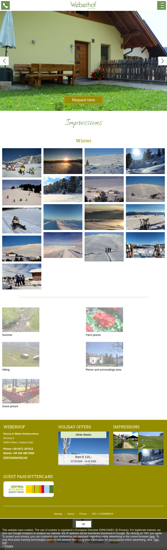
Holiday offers (74, 426)
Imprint (70, 513)
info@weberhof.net (15, 457)
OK (83, 524)
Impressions (126, 426)
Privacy (83, 513)
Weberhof (83, 5)
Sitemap (58, 513)
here (152, 536)
